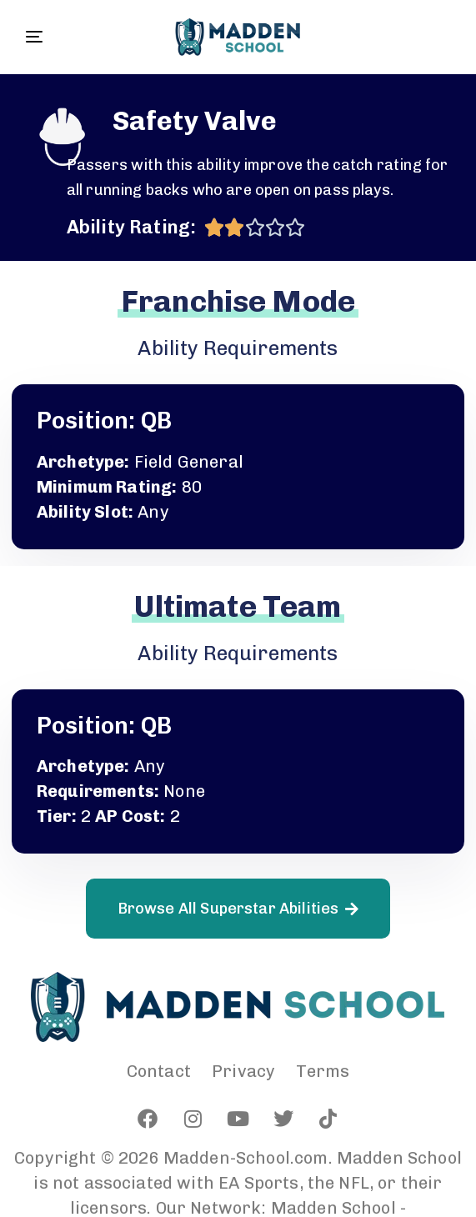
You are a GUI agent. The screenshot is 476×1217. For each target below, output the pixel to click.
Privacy (243, 1071)
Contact (159, 1071)
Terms (322, 1071)
